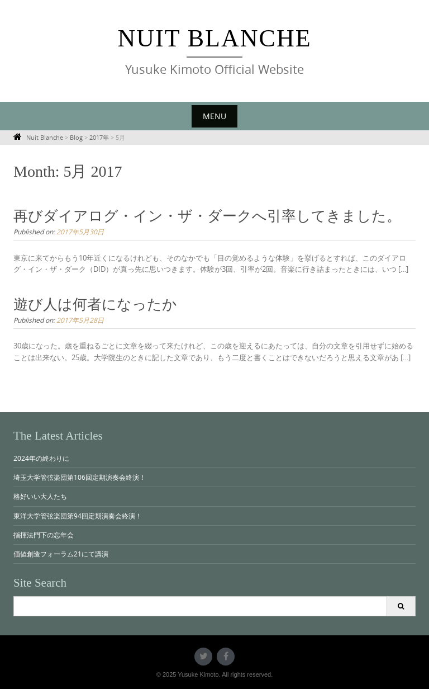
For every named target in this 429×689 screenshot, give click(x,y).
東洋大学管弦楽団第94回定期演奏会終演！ (77, 515)
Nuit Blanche (214, 38)
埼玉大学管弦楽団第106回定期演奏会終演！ (79, 477)
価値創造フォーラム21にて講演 (60, 553)
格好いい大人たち (40, 496)
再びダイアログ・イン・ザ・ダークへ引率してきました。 (207, 216)
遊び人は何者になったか (95, 304)
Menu (214, 116)
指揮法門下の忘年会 (43, 534)
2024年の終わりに (41, 458)
